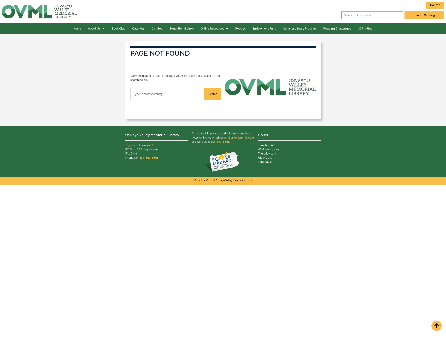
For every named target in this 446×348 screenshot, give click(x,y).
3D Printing (365, 28)
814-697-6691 (148, 157)
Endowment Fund (264, 28)
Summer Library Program (299, 28)
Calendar (138, 28)
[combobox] (166, 94)
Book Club (118, 28)
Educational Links (181, 28)
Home (77, 28)
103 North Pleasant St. (140, 145)
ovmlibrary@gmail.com (238, 137)
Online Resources (214, 29)
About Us (96, 29)
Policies (240, 28)
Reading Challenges (337, 28)
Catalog (157, 28)
